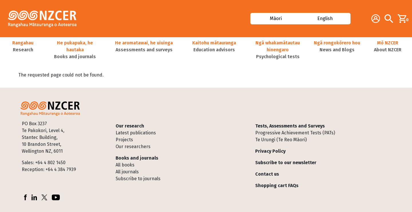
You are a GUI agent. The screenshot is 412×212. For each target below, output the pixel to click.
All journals (127, 171)
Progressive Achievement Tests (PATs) (295, 133)
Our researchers (133, 146)
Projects (124, 139)
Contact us (267, 174)
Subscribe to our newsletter (285, 162)
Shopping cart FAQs (276, 185)
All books (125, 165)
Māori (276, 18)
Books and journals (137, 158)
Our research (130, 126)
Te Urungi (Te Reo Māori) (281, 139)
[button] (22, 49)
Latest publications (136, 133)
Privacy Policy (270, 151)
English (325, 18)
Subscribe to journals (138, 178)
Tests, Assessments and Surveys (290, 126)
